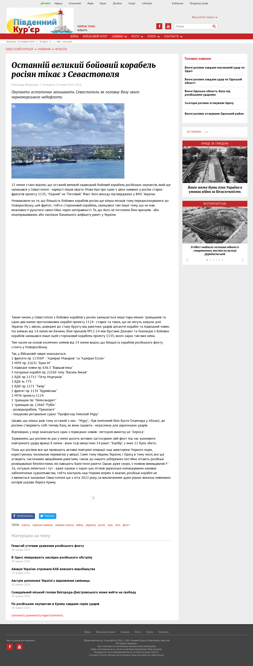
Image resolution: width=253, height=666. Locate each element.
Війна (74, 36)
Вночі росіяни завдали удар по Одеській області (213, 81)
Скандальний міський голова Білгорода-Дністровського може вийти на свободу (73, 592)
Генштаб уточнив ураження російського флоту (47, 545)
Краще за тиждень (214, 143)
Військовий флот (95, 36)
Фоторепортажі (215, 203)
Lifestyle (147, 3)
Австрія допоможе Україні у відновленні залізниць (50, 580)
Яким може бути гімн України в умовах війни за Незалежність (215, 189)
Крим (103, 3)
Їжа (164, 3)
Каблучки (177, 3)
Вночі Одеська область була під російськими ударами (207, 92)
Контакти (173, 36)
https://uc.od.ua (40, 21)
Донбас (117, 3)
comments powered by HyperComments (37, 615)
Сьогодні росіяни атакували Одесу (209, 103)
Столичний (75, 3)
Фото (137, 36)
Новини (119, 36)
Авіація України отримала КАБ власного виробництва (53, 569)
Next (243, 260)
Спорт (131, 3)
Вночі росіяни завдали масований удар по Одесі (215, 69)
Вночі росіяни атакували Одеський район (214, 113)
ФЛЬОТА (82, 30)
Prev (187, 260)
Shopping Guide (199, 3)
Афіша (58, 3)
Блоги (154, 36)
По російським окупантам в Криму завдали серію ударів (55, 604)
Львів (90, 3)
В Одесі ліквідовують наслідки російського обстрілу (51, 557)
